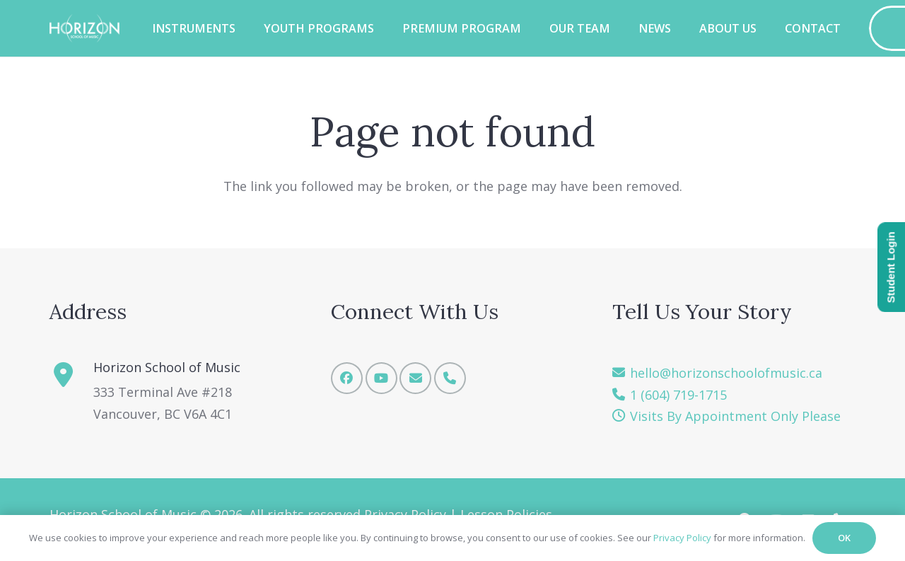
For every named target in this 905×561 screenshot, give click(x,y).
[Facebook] (347, 378)
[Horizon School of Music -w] (84, 28)
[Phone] (450, 378)
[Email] (415, 378)
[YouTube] (381, 378)
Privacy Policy (682, 537)
